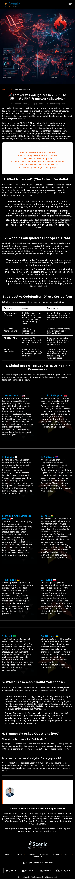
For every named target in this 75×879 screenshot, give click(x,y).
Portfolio (44, 855)
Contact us (37, 857)
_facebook (28, 870)
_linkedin (45, 870)
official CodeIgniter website (50, 254)
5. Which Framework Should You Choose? (37, 165)
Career (56, 855)
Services (31, 855)
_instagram (63, 870)
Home (4, 90)
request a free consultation (38, 831)
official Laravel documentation (17, 195)
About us (18, 855)
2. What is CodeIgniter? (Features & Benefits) (37, 155)
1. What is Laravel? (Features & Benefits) (37, 152)
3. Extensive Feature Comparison (37, 159)
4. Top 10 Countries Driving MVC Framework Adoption (37, 162)
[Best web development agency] (70, 5)
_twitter (11, 870)
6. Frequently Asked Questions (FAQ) (37, 168)
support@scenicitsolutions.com (39, 862)
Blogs (10, 90)
